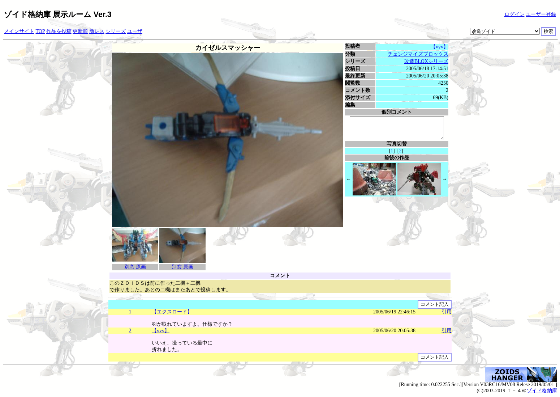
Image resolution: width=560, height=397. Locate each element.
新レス (96, 31)
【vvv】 (440, 47)
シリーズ (115, 31)
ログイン (514, 14)
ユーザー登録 (541, 14)
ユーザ (134, 31)
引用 (446, 311)
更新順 (80, 31)
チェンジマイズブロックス (419, 54)
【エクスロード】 (172, 311)
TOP (40, 31)
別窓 (129, 267)
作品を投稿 (59, 31)
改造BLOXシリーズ (427, 61)
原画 (140, 267)
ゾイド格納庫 (542, 390)
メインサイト (19, 31)
